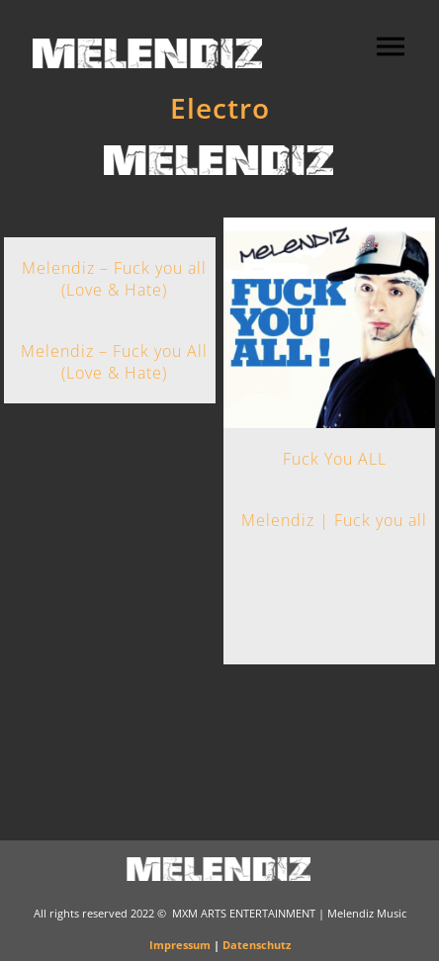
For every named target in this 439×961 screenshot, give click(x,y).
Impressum (180, 944)
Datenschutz (256, 944)
